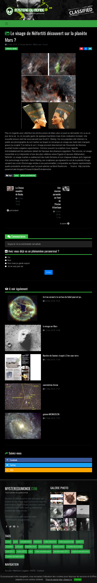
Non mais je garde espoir (18, 263)
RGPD (32, 571)
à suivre (64, 223)
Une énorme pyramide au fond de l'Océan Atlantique (56, 197)
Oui (8, 257)
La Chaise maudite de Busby (20, 191)
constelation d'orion (50, 384)
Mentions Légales (21, 571)
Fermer (78, 579)
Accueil (8, 571)
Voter (48, 272)
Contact (40, 571)
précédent (12, 210)
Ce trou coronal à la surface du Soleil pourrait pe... (62, 296)
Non (9, 260)
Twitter (11, 465)
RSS (9, 470)
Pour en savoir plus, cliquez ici (59, 579)
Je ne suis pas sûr (15, 266)
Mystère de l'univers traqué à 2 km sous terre (60, 355)
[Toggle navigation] (6, 23)
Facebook (11, 460)
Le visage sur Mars (50, 326)
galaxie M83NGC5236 (51, 414)
